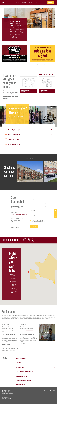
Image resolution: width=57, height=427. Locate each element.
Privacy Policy (4, 401)
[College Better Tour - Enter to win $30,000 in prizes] (14, 53)
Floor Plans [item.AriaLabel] (16, 2)
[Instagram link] (29, 240)
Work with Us (52, 391)
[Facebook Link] (55, 211)
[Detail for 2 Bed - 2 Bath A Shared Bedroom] (28, 84)
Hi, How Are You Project (29, 330)
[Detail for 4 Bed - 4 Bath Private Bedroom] (47, 84)
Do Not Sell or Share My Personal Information (18, 401)
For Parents (46, 391)
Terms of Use (8, 401)
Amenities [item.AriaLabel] (24, 2)
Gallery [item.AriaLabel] (30, 2)
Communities (34, 391)
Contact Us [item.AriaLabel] (37, 2)
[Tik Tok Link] (55, 216)
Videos (31, 158)
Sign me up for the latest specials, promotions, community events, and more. (38, 221)
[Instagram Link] (55, 213)
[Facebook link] (25, 240)
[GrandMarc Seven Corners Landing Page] (7, 2)
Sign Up (34, 226)
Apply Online (50, 2)
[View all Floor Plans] (37, 74)
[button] (28, 129)
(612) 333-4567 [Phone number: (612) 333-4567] (14, 212)
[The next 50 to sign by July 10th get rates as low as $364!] (42, 53)
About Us (40, 391)
